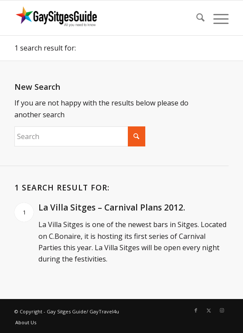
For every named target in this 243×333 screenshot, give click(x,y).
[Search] (196, 17)
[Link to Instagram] (222, 310)
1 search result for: (45, 48)
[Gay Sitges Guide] (99, 17)
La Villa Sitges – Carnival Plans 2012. (111, 207)
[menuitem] (196, 17)
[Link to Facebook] (195, 310)
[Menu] (217, 17)
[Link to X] (209, 310)
